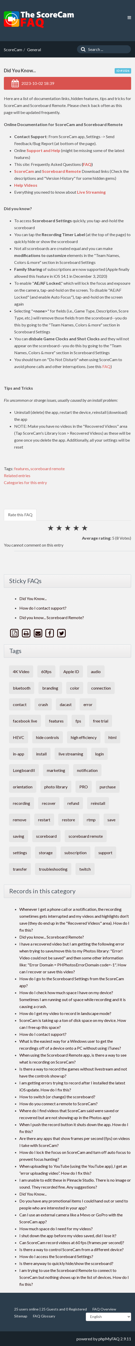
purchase (108, 786)
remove (19, 819)
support (105, 852)
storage (46, 852)
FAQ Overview (104, 1309)
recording (21, 803)
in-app (18, 753)
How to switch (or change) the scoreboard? (57, 1096)
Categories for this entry (25, 482)
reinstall (98, 803)
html (112, 737)
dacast (66, 704)
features (21, 468)
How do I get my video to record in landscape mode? (65, 1013)
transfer (20, 869)
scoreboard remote (47, 468)
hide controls (47, 737)
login (99, 753)
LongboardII (24, 770)
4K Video (21, 671)
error (87, 704)
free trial (100, 720)
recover (49, 803)
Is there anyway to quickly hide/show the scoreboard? (66, 1263)
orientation (22, 786)
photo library (56, 786)
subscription (75, 852)
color (74, 687)
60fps (46, 671)
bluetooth (21, 687)
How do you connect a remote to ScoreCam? (58, 1103)
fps (78, 720)
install (41, 753)
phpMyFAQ (109, 1338)
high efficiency (84, 737)
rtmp (91, 819)
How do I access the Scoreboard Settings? (56, 1256)
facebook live (25, 720)
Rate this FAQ (20, 514)
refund (73, 803)
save (111, 819)
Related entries (17, 475)
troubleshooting (53, 869)
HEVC (18, 737)
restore (68, 819)
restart (44, 819)
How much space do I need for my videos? (56, 1228)
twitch (85, 869)
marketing (56, 770)
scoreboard (46, 836)
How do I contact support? (42, 607)
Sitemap (20, 1316)
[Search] (82, 49)
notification (87, 770)
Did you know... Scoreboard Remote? (51, 617)
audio (96, 671)
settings (20, 852)
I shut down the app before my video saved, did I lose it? (67, 1235)
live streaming (70, 753)
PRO (83, 786)
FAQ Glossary (44, 1316)
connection (101, 687)
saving (18, 836)
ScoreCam (24, 171)
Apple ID (71, 671)
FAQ (87, 164)
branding (50, 687)
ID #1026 (122, 71)
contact (20, 704)
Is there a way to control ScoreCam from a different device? (71, 1249)
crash (43, 704)
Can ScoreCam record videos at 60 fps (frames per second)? (71, 1242)
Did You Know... (33, 598)
